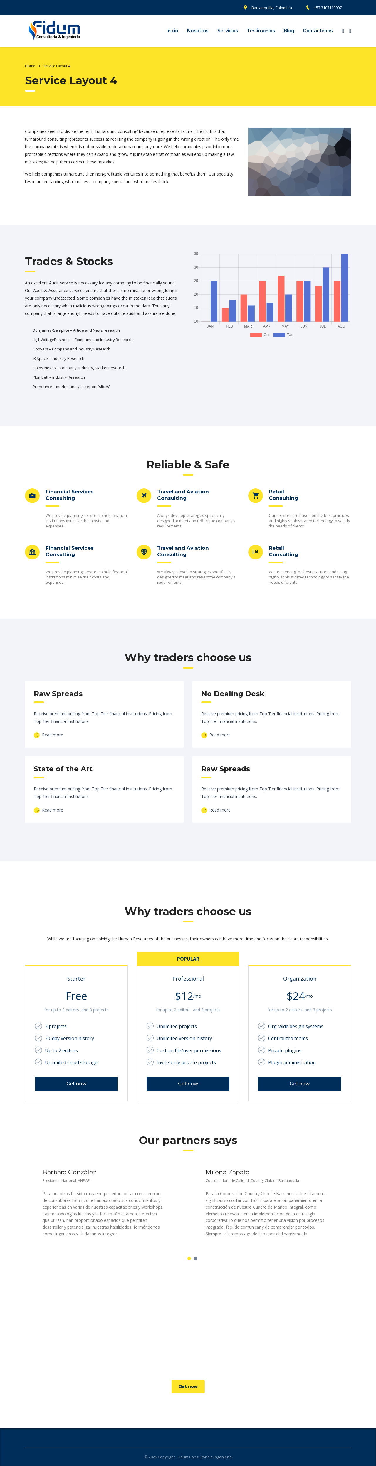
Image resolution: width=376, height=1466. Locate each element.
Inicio (172, 30)
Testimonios (261, 30)
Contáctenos (318, 30)
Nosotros (198, 30)
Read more (48, 735)
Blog (289, 30)
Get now (76, 1084)
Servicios (227, 30)
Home (30, 65)
